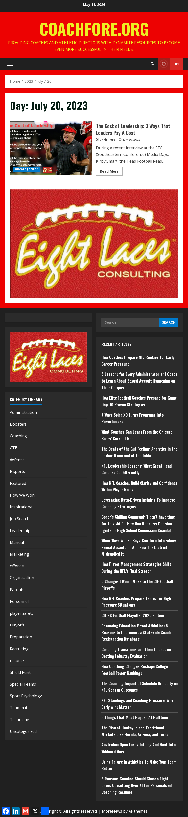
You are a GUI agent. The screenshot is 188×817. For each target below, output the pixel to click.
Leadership (20, 530)
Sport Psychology (26, 696)
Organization (22, 577)
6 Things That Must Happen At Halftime (134, 717)
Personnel (19, 601)
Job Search (19, 518)
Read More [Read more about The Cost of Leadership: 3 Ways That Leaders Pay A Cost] (111, 172)
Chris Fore (108, 140)
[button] (10, 64)
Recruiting (19, 648)
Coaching (18, 436)
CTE (13, 447)
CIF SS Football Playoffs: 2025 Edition (132, 615)
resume (17, 660)
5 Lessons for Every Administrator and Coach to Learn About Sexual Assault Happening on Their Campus (139, 380)
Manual (17, 542)
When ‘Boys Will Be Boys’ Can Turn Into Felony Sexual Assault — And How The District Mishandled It (138, 547)
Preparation (21, 636)
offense (17, 566)
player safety (22, 613)
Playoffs (17, 625)
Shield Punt (20, 672)
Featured (18, 483)
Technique (19, 719)
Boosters (18, 424)
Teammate (20, 707)
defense (17, 459)
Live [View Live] (168, 64)
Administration (23, 412)
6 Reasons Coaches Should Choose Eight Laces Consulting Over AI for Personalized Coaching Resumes (136, 785)
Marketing (19, 554)
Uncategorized (26, 169)
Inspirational (21, 507)
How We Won (22, 495)
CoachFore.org (94, 28)
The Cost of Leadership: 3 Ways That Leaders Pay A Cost (51, 148)
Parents (17, 589)
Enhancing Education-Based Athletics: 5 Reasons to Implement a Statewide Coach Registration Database (136, 632)
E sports (17, 471)
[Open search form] (152, 63)
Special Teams (23, 684)
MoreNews (112, 811)
